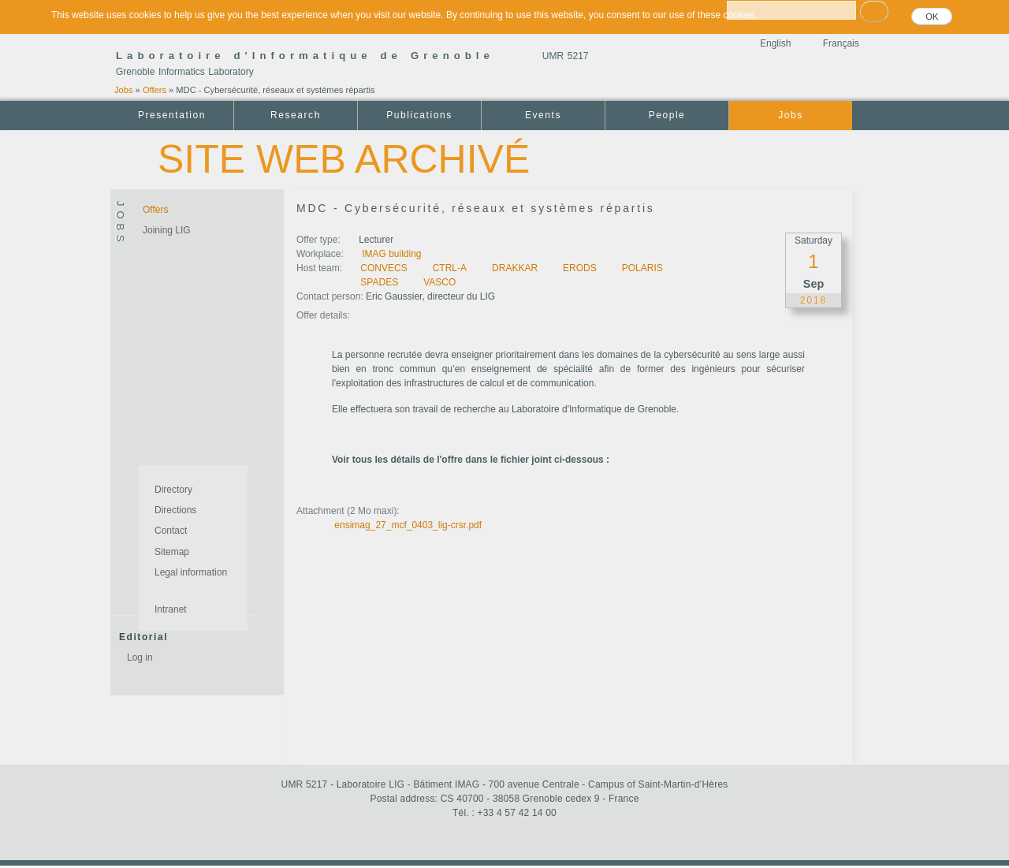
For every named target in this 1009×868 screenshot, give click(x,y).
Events (543, 115)
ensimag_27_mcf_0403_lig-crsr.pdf (408, 525)
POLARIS (642, 268)
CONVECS (383, 268)
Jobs (123, 90)
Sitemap (172, 551)
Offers (154, 90)
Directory (173, 489)
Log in (140, 657)
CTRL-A (450, 268)
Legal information (191, 572)
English (775, 43)
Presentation (172, 115)
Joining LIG (167, 230)
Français (841, 43)
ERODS (580, 268)
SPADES (379, 282)
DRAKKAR (515, 268)
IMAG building (391, 253)
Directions (175, 510)
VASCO (439, 282)
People (667, 115)
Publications (419, 115)
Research (295, 115)
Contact (171, 530)
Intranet (171, 609)
